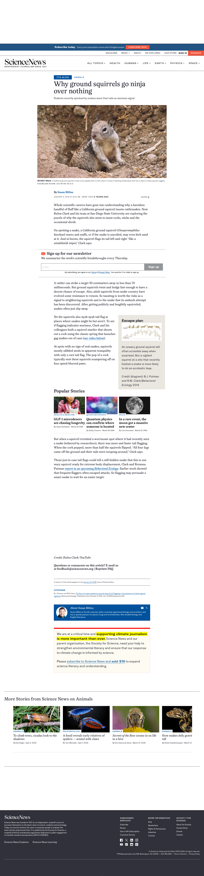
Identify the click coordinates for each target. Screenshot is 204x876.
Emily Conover (95, 430)
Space (194, 63)
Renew (123, 828)
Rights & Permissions (157, 829)
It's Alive (63, 77)
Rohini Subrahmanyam (173, 743)
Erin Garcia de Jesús (123, 743)
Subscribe (124, 824)
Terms (93, 272)
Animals (79, 77)
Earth (160, 63)
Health (115, 63)
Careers (179, 835)
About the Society (183, 824)
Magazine (111, 53)
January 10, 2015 (89, 582)
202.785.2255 (166, 854)
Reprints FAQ (104, 569)
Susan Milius (65, 192)
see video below (94, 338)
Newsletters (153, 825)
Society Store (182, 828)
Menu (125, 53)
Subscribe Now (137, 47)
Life (147, 63)
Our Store (170, 53)
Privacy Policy (104, 272)
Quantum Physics (96, 415)
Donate (196, 53)
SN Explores (152, 53)
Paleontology (72, 731)
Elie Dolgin (20, 743)
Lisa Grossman (127, 430)
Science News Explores (16, 842)
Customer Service (127, 835)
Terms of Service (180, 854)
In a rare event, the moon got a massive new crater (133, 423)
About (137, 53)
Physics (177, 63)
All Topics (96, 63)
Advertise (152, 832)
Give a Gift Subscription (129, 831)
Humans (132, 63)
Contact (151, 835)
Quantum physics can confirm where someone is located (100, 423)
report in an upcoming (91, 468)
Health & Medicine (64, 415)
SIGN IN (182, 53)
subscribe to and (96, 661)
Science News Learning (45, 842)
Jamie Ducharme (63, 427)
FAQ (150, 822)
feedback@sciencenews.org (75, 569)
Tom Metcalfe (70, 743)
